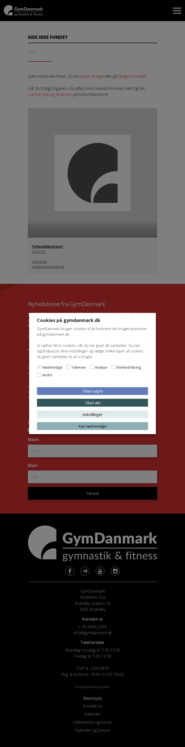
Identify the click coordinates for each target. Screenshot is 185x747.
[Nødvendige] (39, 367)
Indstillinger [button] (92, 414)
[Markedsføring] (113, 367)
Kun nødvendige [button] (93, 426)
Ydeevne (78, 367)
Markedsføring (128, 367)
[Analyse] (92, 367)
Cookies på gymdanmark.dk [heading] (68, 320)
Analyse (101, 367)
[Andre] (39, 375)
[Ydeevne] (68, 367)
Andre (47, 374)
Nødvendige (52, 367)
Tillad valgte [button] (92, 391)
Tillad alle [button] (93, 402)
